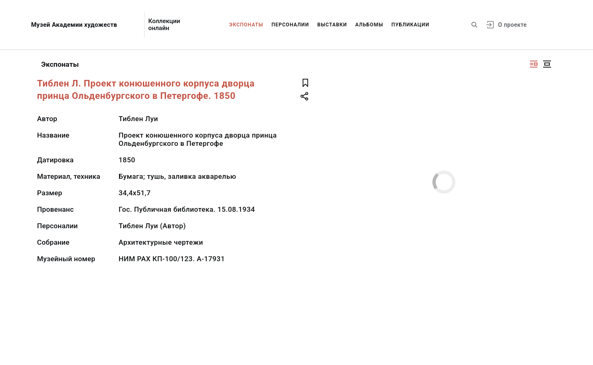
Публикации (411, 25)
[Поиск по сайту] (474, 24)
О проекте (512, 24)
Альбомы (369, 25)
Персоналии (290, 25)
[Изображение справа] (533, 64)
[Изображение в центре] (546, 64)
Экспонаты (246, 25)
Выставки (332, 25)
